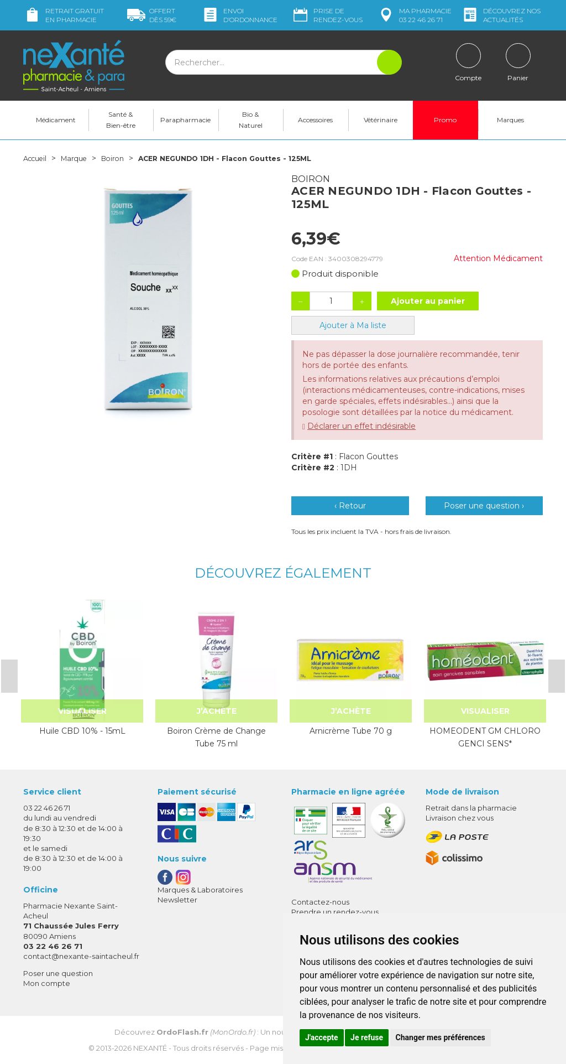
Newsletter (177, 899)
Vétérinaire (380, 120)
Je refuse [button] (366, 1037)
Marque (80, 158)
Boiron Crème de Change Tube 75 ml (216, 737)
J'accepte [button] (321, 1037)
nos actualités (501, 15)
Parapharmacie (185, 120)
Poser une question (58, 973)
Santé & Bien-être (120, 119)
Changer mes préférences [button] (440, 1037)
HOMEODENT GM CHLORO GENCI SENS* (485, 737)
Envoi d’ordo (239, 15)
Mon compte (46, 983)
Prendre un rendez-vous (335, 911)
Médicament (56, 120)
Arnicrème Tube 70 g (351, 731)
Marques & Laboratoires (200, 889)
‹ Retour (350, 506)
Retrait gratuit (63, 15)
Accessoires (315, 120)
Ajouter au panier (428, 301)
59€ (151, 15)
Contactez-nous (320, 901)
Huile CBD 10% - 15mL (82, 731)
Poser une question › (484, 506)
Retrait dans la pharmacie (471, 807)
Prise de (327, 15)
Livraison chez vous (460, 817)
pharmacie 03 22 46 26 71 (414, 15)
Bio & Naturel (251, 119)
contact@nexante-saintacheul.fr (81, 956)
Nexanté (150, 1048)
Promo (445, 120)
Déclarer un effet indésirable (361, 426)
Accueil (37, 158)
